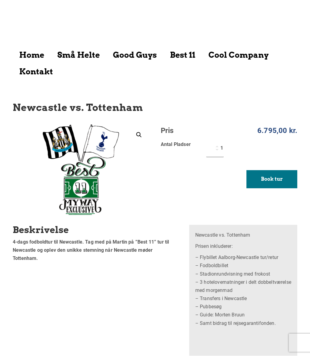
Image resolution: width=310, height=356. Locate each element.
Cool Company (238, 55)
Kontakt (36, 71)
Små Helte (79, 55)
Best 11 (182, 55)
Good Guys (135, 55)
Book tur (272, 179)
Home (32, 55)
